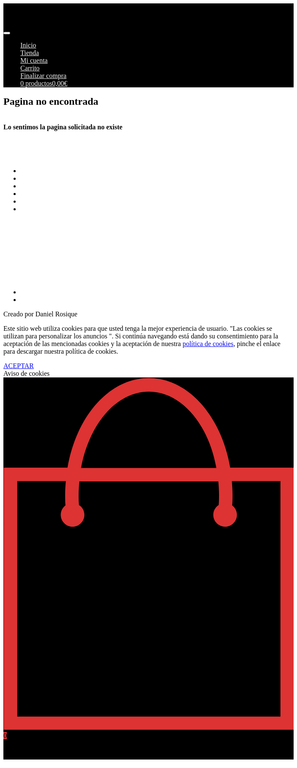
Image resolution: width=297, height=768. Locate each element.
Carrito (29, 68)
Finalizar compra (43, 75)
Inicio (28, 45)
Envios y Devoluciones (51, 186)
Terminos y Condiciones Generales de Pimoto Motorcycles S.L (106, 170)
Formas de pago (42, 178)
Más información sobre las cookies (67, 208)
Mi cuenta (33, 60)
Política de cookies (46, 201)
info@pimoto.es (25, 255)
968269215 (18, 277)
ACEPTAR (18, 365)
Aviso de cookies (26, 373)
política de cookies (208, 343)
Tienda (29, 52)
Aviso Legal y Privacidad (54, 193)
